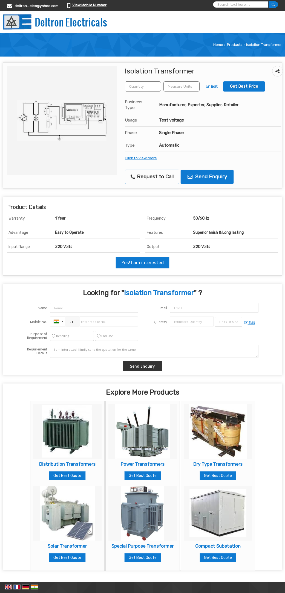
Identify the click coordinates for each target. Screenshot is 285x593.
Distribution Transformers (67, 464)
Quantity (160, 322)
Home (218, 45)
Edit (212, 86)
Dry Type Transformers (218, 464)
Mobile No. (38, 322)
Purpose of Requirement (37, 336)
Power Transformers (143, 464)
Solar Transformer (67, 546)
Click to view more (141, 158)
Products (234, 45)
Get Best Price (244, 86)
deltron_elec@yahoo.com (36, 6)
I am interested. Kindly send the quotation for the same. (154, 351)
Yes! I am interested (142, 262)
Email (163, 308)
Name (42, 308)
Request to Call (152, 177)
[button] (89, 5)
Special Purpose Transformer (142, 546)
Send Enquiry (207, 177)
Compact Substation (218, 546)
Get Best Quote (67, 475)
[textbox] (181, 86)
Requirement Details (37, 351)
